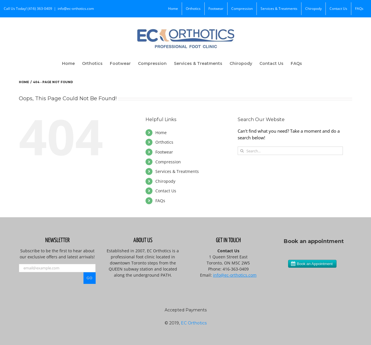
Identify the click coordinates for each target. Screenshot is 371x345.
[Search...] (290, 151)
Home (161, 132)
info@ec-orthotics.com (76, 8)
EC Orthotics (194, 323)
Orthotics (164, 142)
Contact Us (165, 191)
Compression (168, 162)
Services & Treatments (177, 171)
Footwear (164, 152)
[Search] (242, 151)
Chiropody (165, 181)
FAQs (160, 200)
